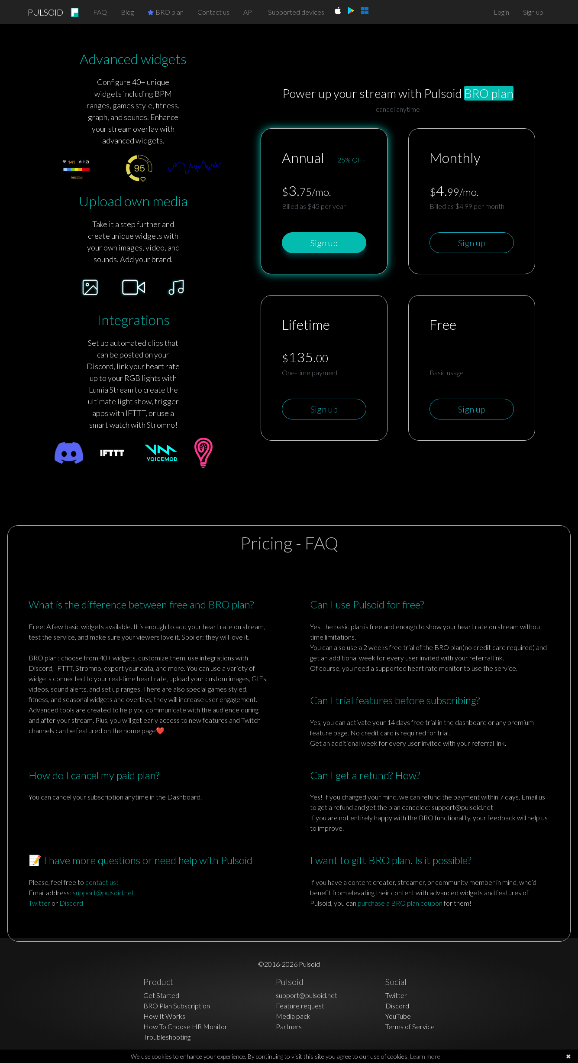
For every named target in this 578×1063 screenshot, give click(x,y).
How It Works (164, 1016)
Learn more (425, 1056)
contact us (100, 882)
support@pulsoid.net (103, 892)
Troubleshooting (167, 1037)
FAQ (100, 12)
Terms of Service (410, 1026)
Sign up (533, 12)
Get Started (161, 995)
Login (501, 12)
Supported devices (296, 12)
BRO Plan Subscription (176, 1005)
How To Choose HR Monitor (185, 1026)
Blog (127, 12)
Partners (289, 1026)
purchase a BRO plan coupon (400, 903)
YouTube (398, 1016)
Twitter (39, 903)
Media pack (293, 1016)
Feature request (300, 1005)
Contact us (213, 12)
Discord (71, 903)
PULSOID (45, 12)
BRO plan (166, 12)
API (248, 12)
